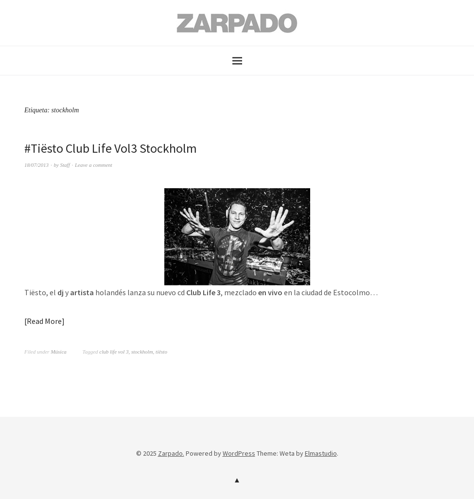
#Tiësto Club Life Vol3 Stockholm (110, 148)
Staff (65, 165)
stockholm (142, 352)
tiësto (161, 352)
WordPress (239, 453)
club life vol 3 (113, 352)
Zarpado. (171, 453)
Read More (44, 321)
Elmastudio (321, 453)
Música (58, 352)
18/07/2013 (36, 165)
